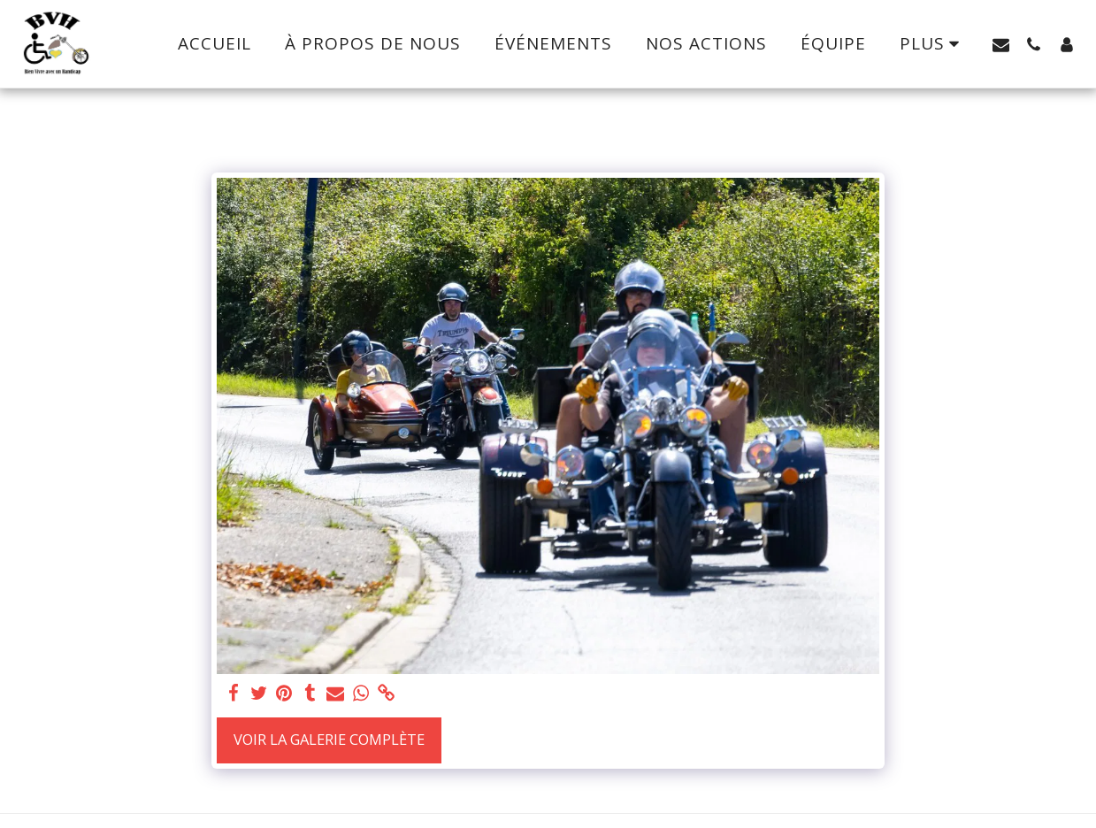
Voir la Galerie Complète (329, 739)
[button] (1000, 44)
